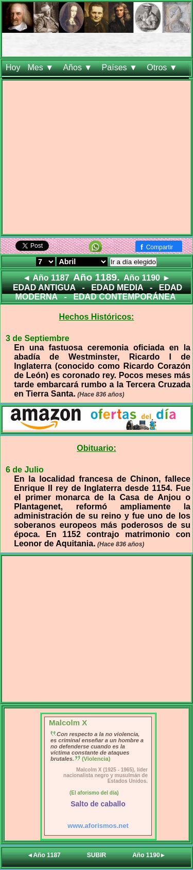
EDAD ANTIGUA (44, 287)
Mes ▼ (41, 67)
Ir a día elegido (133, 262)
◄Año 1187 (44, 855)
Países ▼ (121, 67)
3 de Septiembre (37, 338)
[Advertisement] (96, 159)
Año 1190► (149, 855)
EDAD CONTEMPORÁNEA (124, 296)
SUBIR (96, 855)
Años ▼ (78, 67)
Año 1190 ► (147, 277)
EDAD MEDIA (117, 287)
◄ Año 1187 (46, 277)
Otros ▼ (163, 67)
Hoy (13, 67)
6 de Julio (25, 469)
